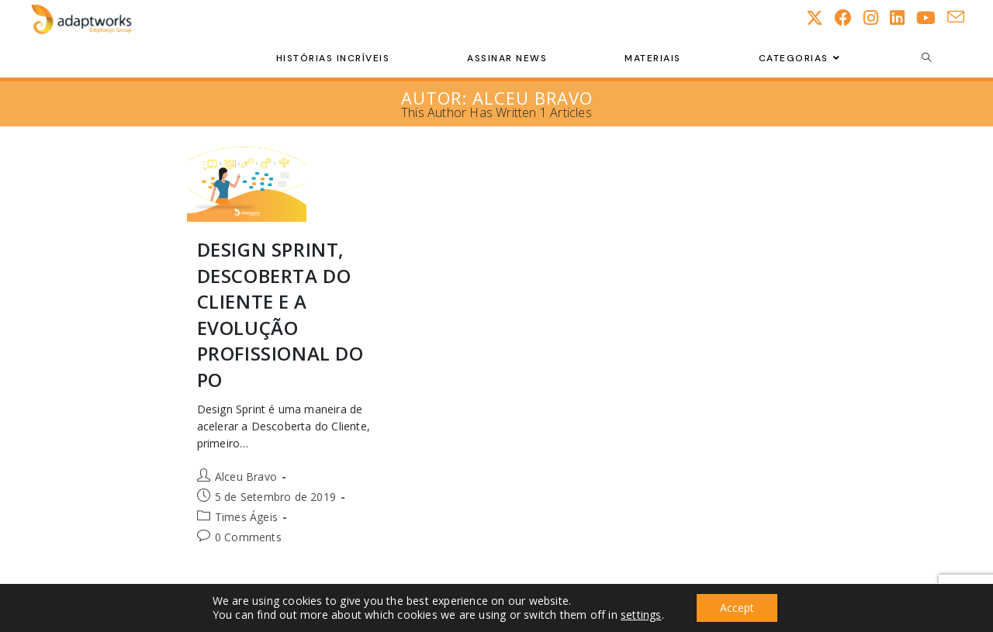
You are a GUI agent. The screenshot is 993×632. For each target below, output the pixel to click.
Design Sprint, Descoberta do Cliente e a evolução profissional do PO (280, 314)
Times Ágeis (246, 516)
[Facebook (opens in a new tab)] (849, 17)
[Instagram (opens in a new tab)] (876, 17)
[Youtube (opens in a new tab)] (931, 17)
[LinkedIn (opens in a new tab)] (903, 17)
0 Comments (248, 537)
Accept (737, 607)
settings (641, 615)
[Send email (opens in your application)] (961, 17)
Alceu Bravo (246, 476)
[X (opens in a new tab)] (820, 17)
